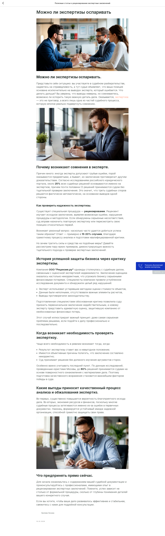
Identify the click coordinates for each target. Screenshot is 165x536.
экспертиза (121, 99)
